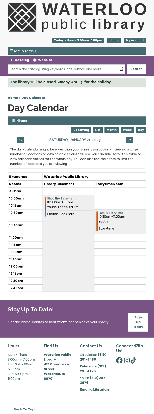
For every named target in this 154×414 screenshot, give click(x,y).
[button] (78, 40)
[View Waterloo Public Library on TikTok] (133, 361)
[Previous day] (20, 140)
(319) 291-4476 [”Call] (93, 368)
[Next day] (129, 140)
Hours (114, 40)
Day (141, 130)
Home (13, 97)
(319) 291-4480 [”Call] (93, 357)
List (97, 130)
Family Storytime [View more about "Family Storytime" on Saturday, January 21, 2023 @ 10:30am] (111, 213)
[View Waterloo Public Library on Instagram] (127, 361)
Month (112, 130)
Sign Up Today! (138, 322)
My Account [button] (135, 40)
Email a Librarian (94, 389)
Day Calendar (33, 97)
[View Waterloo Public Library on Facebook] (119, 361)
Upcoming (81, 130)
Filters (22, 120)
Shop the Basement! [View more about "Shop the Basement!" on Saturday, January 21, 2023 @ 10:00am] (61, 198)
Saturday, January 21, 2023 (75, 140)
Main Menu (23, 51)
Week (127, 130)
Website (45, 60)
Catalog (22, 60)
